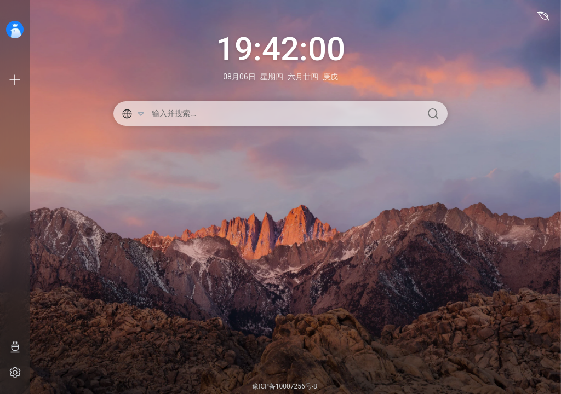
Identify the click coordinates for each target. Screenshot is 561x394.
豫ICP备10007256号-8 (284, 386)
